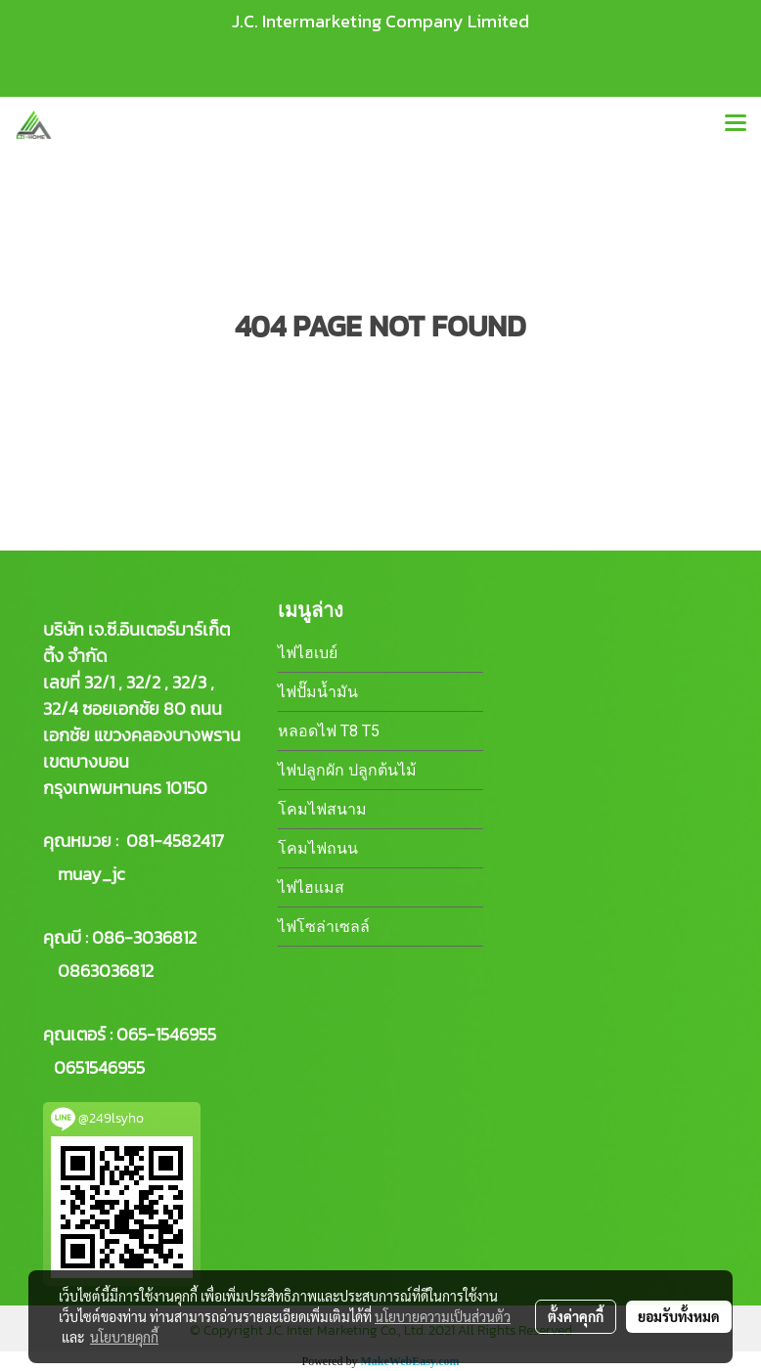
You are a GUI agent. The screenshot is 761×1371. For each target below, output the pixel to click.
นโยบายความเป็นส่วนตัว (443, 1316)
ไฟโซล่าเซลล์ (324, 926)
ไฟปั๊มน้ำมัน (318, 692)
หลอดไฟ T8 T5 (329, 731)
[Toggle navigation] (735, 124)
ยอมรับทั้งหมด (679, 1316)
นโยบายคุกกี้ (124, 1337)
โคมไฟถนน (318, 848)
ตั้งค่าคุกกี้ (576, 1316)
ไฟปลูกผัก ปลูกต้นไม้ (347, 770)
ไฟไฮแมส (311, 887)
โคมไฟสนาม (322, 809)
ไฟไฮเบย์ (307, 652)
